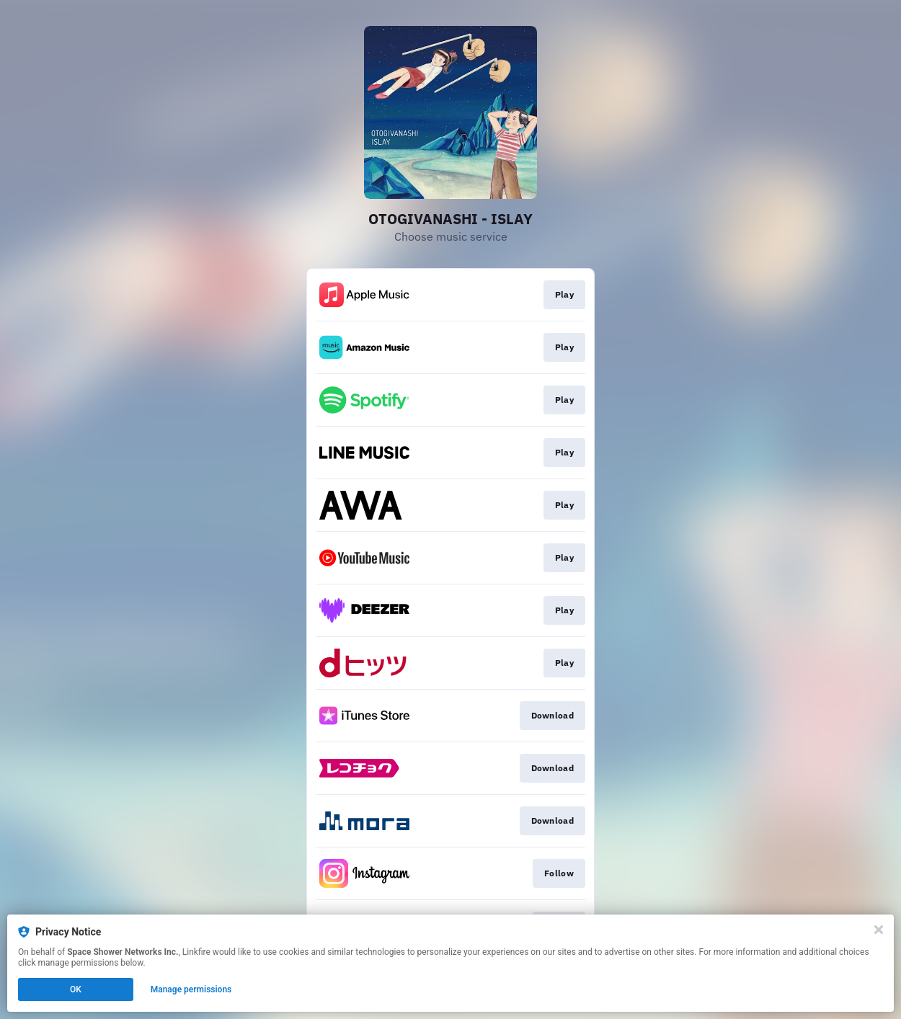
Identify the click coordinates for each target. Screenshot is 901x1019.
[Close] (878, 929)
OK (75, 989)
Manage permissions (191, 989)
